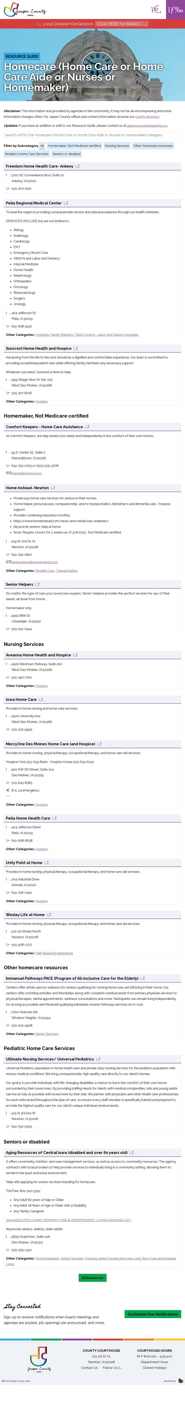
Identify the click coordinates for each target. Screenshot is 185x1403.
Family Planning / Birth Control (73, 335)
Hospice (42, 401)
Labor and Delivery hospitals (117, 335)
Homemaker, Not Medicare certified (74, 146)
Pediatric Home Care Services (27, 154)
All (42, 146)
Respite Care (45, 571)
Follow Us (112, 1368)
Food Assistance (47, 1258)
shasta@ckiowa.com (26, 473)
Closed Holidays (155, 1368)
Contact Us (89, 1368)
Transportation (66, 571)
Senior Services (47, 1034)
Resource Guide (22, 56)
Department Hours (154, 1362)
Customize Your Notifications (153, 1314)
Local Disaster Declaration (92, 23)
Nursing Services (117, 146)
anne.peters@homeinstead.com (35, 562)
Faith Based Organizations (54, 953)
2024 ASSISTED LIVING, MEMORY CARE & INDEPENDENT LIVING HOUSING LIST (68, 1220)
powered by (173, 1381)
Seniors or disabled (67, 154)
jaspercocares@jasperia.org (147, 125)
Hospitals (42, 335)
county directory (147, 117)
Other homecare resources (153, 146)
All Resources (93, 1278)
